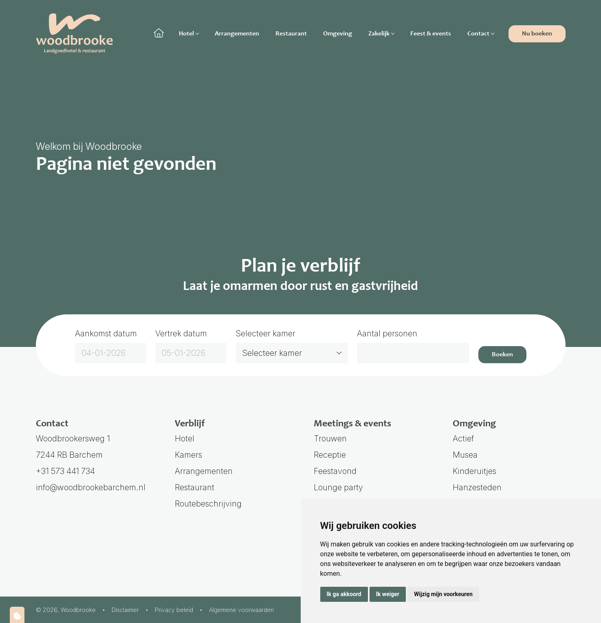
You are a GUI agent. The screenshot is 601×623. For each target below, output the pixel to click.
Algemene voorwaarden (241, 609)
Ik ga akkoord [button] (344, 594)
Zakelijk (381, 34)
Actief (463, 438)
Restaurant (291, 34)
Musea (465, 455)
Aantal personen (387, 333)
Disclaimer (125, 609)
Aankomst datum (106, 333)
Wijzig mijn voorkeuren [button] (443, 594)
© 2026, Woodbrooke (66, 609)
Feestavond (335, 471)
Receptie (330, 455)
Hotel (188, 34)
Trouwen (330, 438)
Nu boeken (537, 34)
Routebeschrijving (208, 504)
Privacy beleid (174, 609)
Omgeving (337, 34)
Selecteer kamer (265, 333)
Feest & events (430, 34)
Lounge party (338, 487)
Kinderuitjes (474, 471)
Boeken (502, 354)
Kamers (188, 455)
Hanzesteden (477, 487)
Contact (480, 34)
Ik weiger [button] (387, 594)
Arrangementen (237, 34)
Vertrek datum (181, 333)
